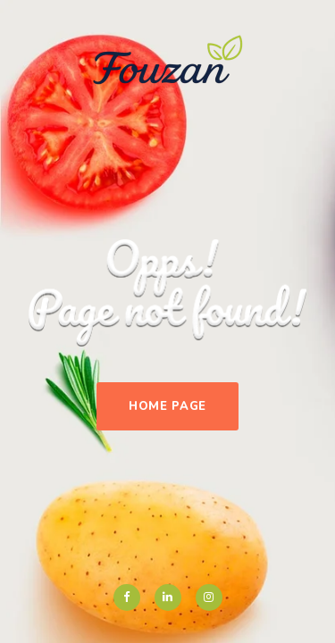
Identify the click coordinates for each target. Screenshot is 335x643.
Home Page (167, 406)
